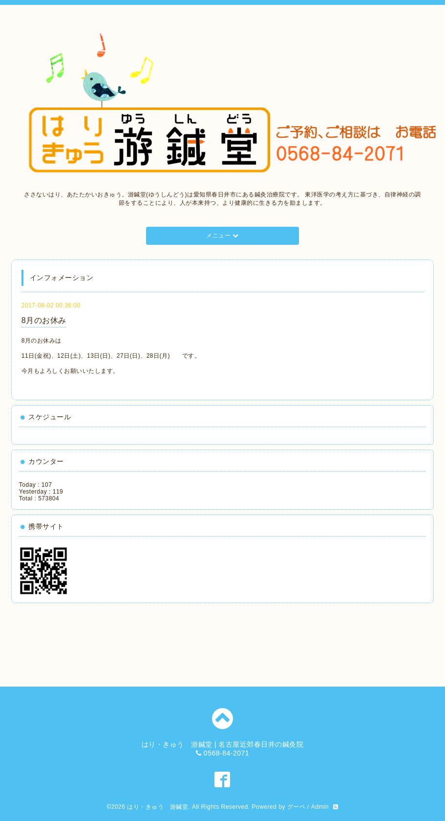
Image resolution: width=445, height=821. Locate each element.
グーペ (296, 806)
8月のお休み (43, 320)
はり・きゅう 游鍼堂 (157, 806)
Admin (320, 806)
